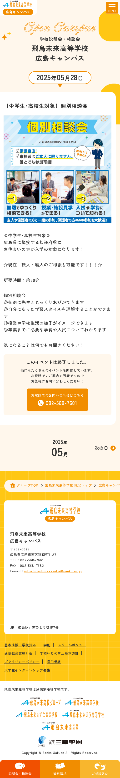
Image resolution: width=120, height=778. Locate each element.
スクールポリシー (72, 644)
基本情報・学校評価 (20, 644)
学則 (46, 644)
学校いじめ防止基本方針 (59, 653)
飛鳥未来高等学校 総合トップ (68, 485)
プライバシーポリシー (22, 661)
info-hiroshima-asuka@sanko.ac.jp (53, 570)
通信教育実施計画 (18, 653)
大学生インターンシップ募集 (27, 670)
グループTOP (28, 485)
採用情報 (54, 661)
